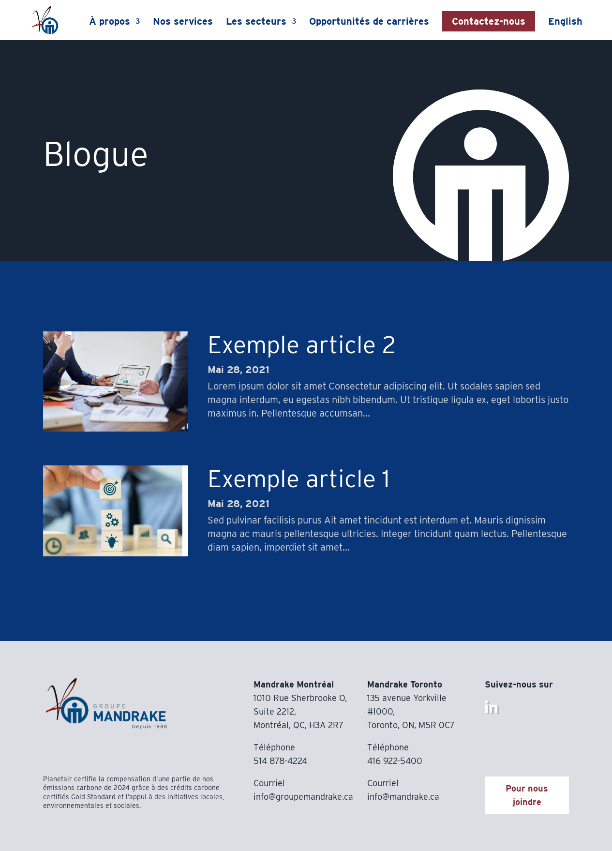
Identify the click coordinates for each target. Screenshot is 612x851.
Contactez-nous (489, 21)
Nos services (183, 22)
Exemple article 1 (299, 478)
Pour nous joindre (527, 795)
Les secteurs (256, 22)
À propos (110, 22)
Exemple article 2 (302, 344)
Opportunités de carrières (370, 22)
